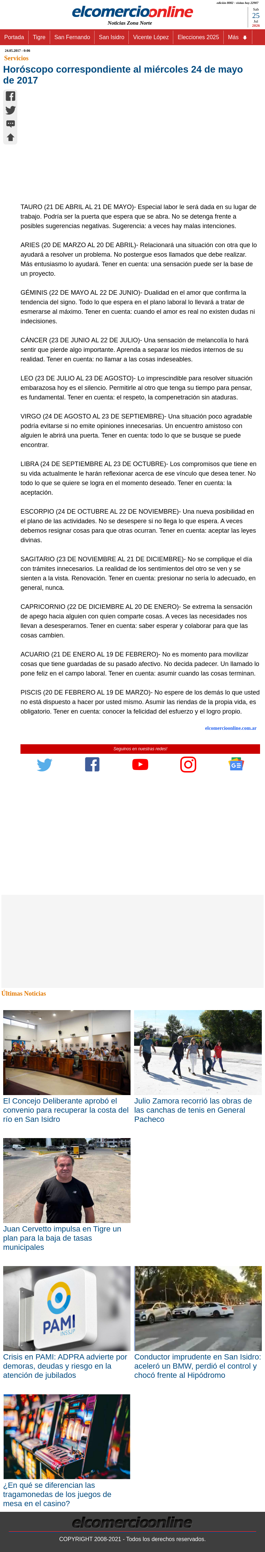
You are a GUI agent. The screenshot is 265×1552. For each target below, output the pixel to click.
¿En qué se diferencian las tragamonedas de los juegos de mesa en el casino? (57, 1494)
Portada (14, 37)
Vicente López (151, 37)
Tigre (39, 37)
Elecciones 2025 (198, 37)
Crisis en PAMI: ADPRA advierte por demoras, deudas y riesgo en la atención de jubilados (65, 1366)
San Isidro (111, 37)
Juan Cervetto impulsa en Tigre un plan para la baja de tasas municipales (62, 1238)
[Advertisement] (136, 149)
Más (238, 37)
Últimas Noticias (23, 993)
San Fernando (72, 37)
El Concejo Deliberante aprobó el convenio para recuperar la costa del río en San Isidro (66, 1110)
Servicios (16, 58)
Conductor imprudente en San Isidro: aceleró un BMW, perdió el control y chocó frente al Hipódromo (197, 1366)
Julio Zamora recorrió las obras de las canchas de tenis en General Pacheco (193, 1110)
